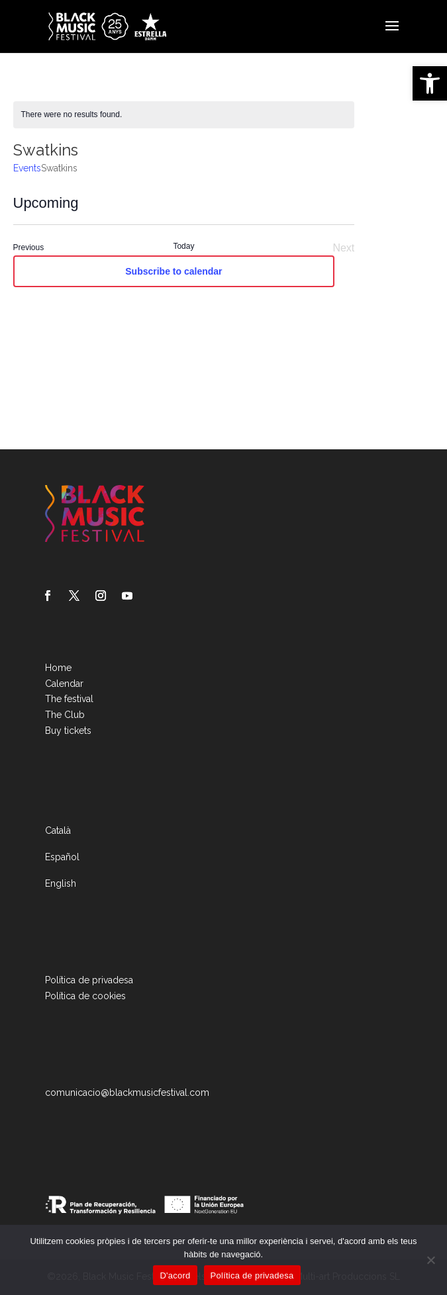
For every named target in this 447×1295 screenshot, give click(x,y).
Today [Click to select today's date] (183, 246)
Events (27, 168)
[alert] (184, 114)
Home (58, 667)
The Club (65, 714)
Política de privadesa (89, 980)
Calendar (64, 683)
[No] (430, 1260)
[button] (430, 83)
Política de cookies (85, 996)
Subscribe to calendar (173, 271)
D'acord (175, 1275)
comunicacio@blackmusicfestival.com (127, 1092)
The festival (69, 698)
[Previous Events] (28, 248)
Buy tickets (68, 730)
